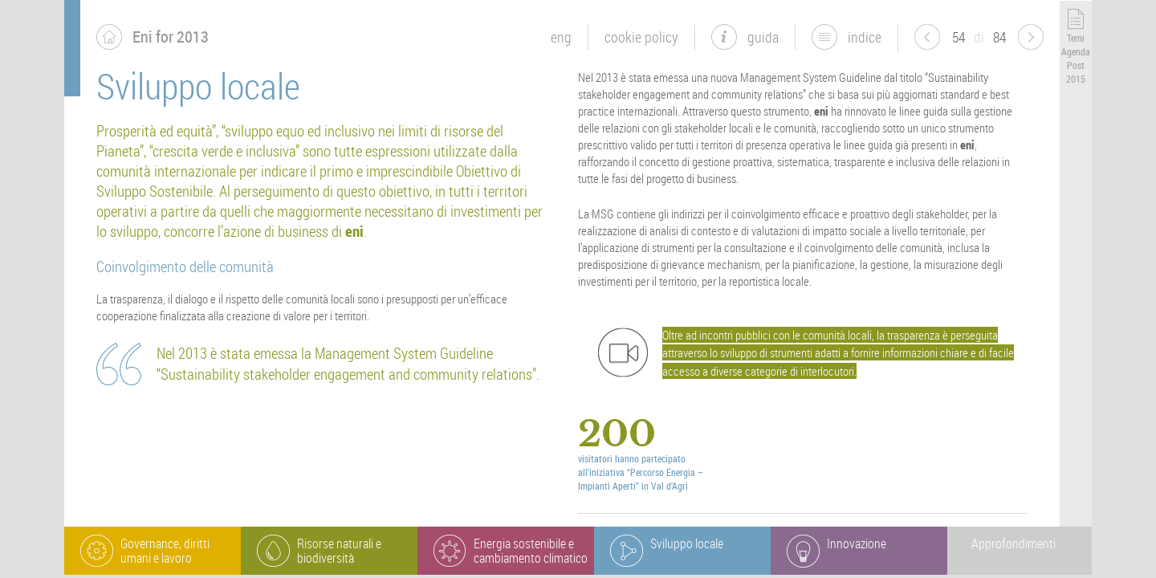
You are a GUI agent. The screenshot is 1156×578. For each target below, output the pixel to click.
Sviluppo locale (686, 543)
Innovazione (856, 543)
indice (864, 37)
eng (561, 37)
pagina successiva (1031, 37)
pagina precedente (927, 37)
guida (763, 37)
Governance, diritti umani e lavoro (165, 551)
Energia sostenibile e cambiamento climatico (531, 551)
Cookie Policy (641, 37)
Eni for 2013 (170, 36)
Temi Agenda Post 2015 (1075, 57)
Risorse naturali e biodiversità (339, 551)
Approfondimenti (1013, 543)
